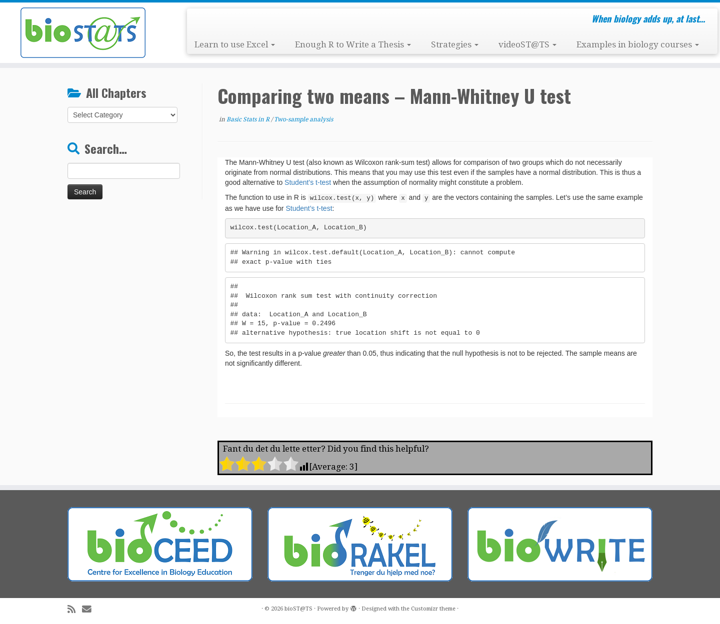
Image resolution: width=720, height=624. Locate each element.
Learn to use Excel (234, 44)
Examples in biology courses (637, 44)
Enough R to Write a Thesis (353, 44)
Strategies (454, 44)
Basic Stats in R (248, 119)
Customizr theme (433, 609)
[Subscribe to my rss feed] (75, 609)
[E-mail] (90, 609)
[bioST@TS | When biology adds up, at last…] (83, 32)
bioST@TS (298, 609)
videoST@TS (527, 44)
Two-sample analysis (303, 119)
